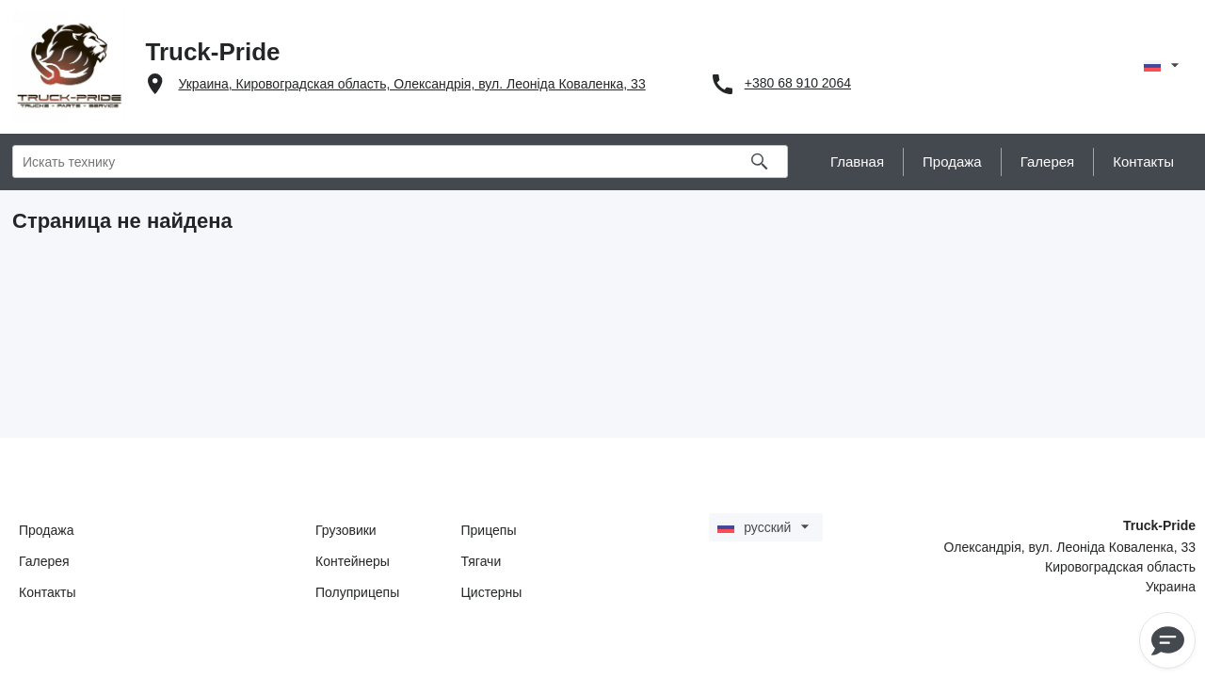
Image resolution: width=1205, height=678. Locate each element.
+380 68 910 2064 (798, 82)
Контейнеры (352, 561)
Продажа (46, 530)
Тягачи (481, 561)
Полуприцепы (357, 592)
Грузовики (346, 530)
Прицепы (489, 530)
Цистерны (491, 592)
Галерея (44, 561)
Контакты (47, 592)
